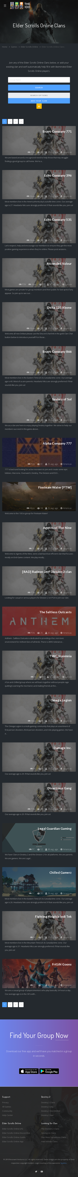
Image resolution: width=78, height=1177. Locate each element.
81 (40, 464)
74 (40, 240)
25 (40, 632)
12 (40, 849)
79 (41, 284)
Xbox (31, 196)
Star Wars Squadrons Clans (53, 1137)
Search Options (39, 95)
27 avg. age (51, 196)
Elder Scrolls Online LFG (12, 1128)
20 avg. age (51, 809)
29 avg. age (51, 768)
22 (40, 420)
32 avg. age (53, 676)
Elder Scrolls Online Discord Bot (16, 1133)
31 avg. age (51, 328)
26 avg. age (51, 720)
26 (40, 196)
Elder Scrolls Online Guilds (14, 1137)
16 (41, 676)
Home (4, 46)
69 (40, 372)
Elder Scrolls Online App (12, 1141)
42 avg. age (51, 240)
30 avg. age (51, 152)
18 (40, 508)
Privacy (5, 1102)
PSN (31, 152)
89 (40, 152)
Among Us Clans (48, 1133)
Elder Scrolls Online (29, 46)
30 (40, 893)
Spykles (63, 1163)
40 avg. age (51, 372)
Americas (66, 152)
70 (40, 328)
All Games (6, 1106)
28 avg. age (51, 420)
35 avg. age (51, 985)
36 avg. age (51, 849)
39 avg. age (51, 592)
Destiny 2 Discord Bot (50, 1111)
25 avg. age (51, 464)
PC (32, 548)
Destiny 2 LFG (47, 1106)
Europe (67, 284)
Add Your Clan (39, 101)
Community (7, 1111)
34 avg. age (53, 284)
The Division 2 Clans (50, 1128)
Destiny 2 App (47, 1115)
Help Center (7, 1115)
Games (14, 46)
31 (40, 592)
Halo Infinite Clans (49, 1141)
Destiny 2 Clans (48, 1102)
